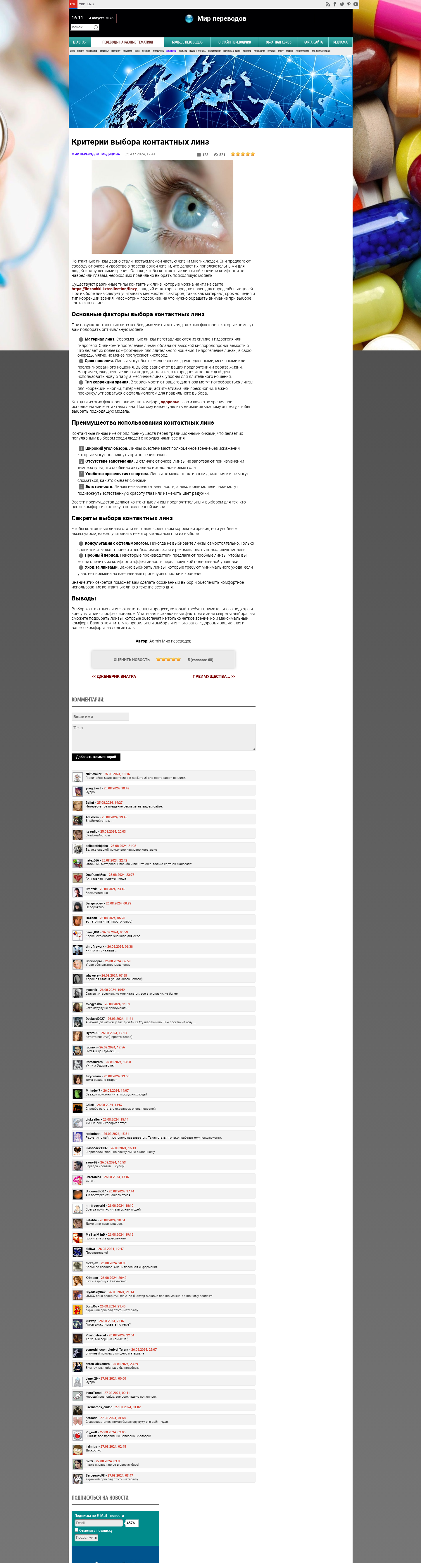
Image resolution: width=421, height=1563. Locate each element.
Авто (72, 43)
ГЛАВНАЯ (80, 34)
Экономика (91, 43)
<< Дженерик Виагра (111, 672)
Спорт (280, 43)
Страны (289, 43)
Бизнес (80, 43)
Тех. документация (321, 43)
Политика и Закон (231, 43)
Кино (137, 43)
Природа (247, 43)
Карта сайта (313, 34)
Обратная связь (278, 34)
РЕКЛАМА (340, 34)
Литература (158, 43)
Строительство (302, 43)
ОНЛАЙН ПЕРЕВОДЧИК (234, 34)
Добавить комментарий (96, 792)
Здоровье (104, 43)
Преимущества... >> (211, 672)
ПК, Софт (146, 43)
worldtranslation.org (294, 1533)
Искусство (127, 43)
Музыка (183, 43)
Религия (271, 43)
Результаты (303, 305)
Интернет (115, 43)
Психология (259, 43)
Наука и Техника (197, 43)
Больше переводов (187, 34)
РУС (73, 4)
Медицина (171, 43)
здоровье (170, 392)
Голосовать (302, 295)
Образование (214, 43)
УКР (82, 4)
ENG (90, 4)
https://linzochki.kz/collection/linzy (104, 279)
